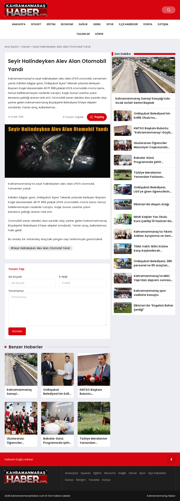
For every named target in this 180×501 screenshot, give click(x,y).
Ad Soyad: (15, 277)
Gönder (17, 331)
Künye (99, 34)
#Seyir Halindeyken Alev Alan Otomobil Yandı (40, 248)
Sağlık (83, 24)
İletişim (163, 24)
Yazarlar (83, 34)
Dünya (147, 24)
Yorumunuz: (16, 291)
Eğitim (51, 24)
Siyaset (36, 24)
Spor (110, 24)
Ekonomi (67, 24)
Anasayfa (19, 24)
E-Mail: (63, 277)
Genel (97, 24)
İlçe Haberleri (128, 24)
